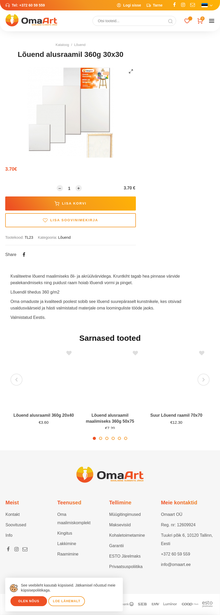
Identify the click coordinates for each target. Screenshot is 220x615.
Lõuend (79, 45)
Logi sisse (129, 5)
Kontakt (12, 514)
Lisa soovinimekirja (70, 220)
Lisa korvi (70, 203)
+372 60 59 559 (32, 5)
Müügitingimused (125, 514)
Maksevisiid (120, 525)
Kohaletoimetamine (127, 535)
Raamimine (67, 554)
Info (9, 535)
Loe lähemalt (66, 601)
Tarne (154, 5)
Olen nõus (28, 601)
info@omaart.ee (176, 564)
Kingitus (64, 533)
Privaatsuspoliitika (126, 566)
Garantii (116, 546)
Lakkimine (66, 543)
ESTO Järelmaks (125, 556)
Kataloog (62, 45)
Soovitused (15, 525)
